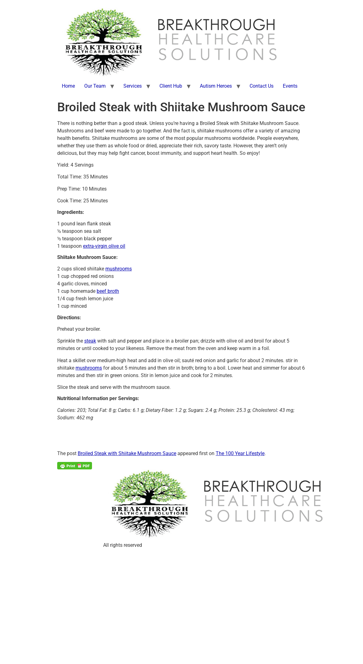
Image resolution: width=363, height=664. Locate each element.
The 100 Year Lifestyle (240, 453)
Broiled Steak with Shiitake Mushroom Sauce (127, 453)
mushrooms (118, 269)
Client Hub (170, 86)
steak (90, 341)
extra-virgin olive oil (104, 246)
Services (132, 86)
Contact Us (261, 86)
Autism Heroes (216, 86)
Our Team (95, 86)
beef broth (108, 291)
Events (290, 86)
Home (68, 86)
